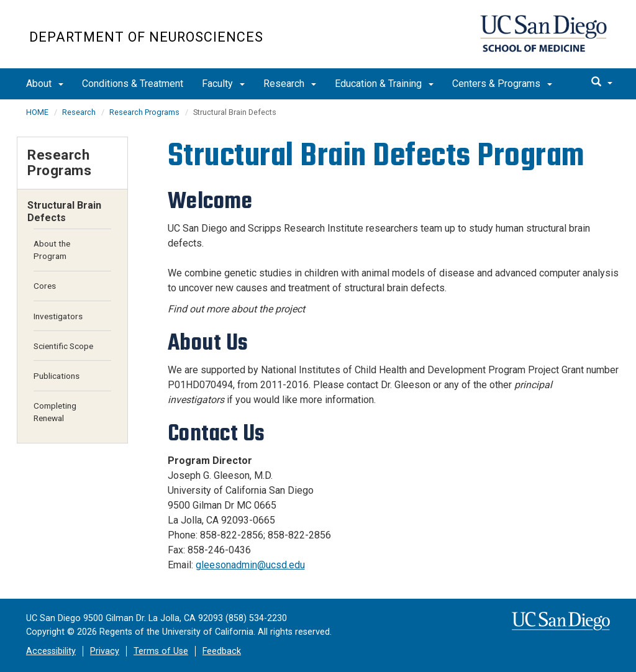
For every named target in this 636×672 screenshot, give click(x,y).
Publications (57, 376)
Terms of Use (161, 651)
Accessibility (51, 651)
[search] (601, 82)
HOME (37, 112)
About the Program (52, 249)
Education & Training (384, 83)
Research (289, 83)
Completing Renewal (55, 412)
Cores (45, 286)
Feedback (221, 651)
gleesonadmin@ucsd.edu (250, 565)
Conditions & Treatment (132, 83)
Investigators (58, 316)
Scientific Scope (63, 346)
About (44, 83)
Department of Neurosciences (146, 37)
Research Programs (144, 112)
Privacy (104, 651)
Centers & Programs (502, 83)
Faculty (223, 83)
